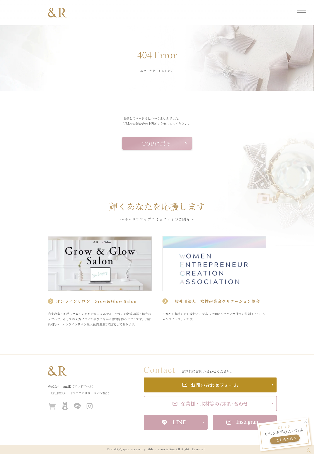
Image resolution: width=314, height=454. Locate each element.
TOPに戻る (164, 143)
